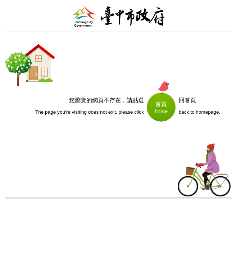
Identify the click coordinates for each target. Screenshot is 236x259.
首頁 (161, 104)
